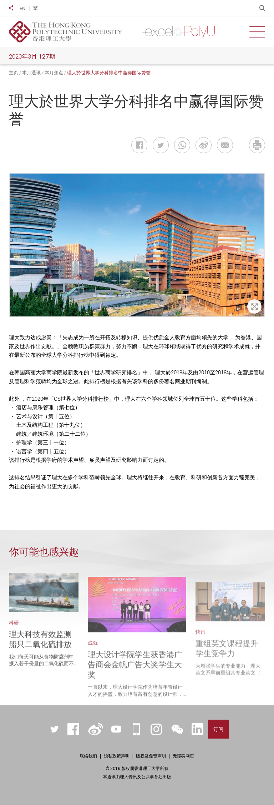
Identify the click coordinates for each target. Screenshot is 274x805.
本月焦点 (54, 72)
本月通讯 (31, 72)
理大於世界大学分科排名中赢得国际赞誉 (109, 72)
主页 (13, 72)
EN (22, 8)
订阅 (218, 729)
